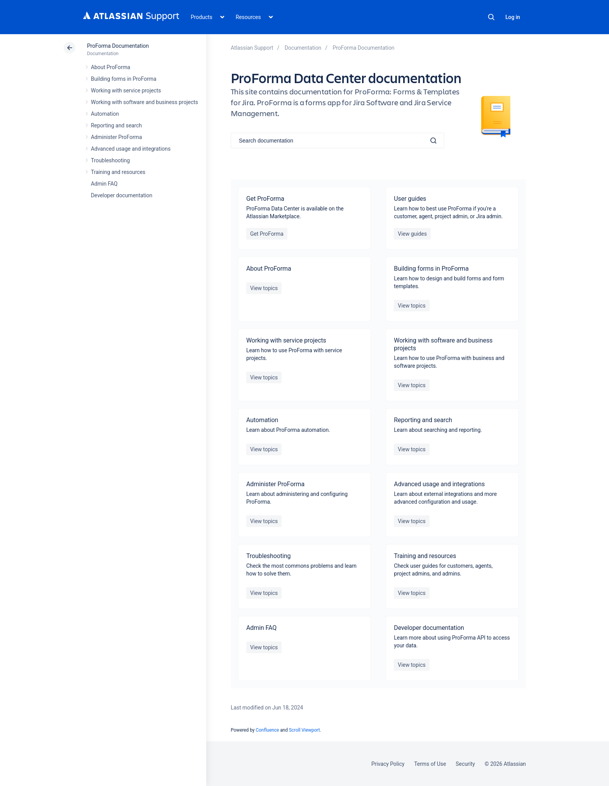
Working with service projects (126, 90)
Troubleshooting (110, 160)
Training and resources (118, 172)
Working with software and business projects (144, 102)
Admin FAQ (104, 184)
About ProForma (110, 67)
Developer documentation (121, 195)
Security (465, 764)
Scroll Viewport (304, 730)
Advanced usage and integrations (131, 149)
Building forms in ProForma (124, 79)
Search (491, 17)
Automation (105, 114)
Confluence (267, 730)
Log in (512, 17)
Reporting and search (116, 125)
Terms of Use (430, 764)
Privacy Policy (387, 764)
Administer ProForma (116, 137)
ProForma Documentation (118, 46)
